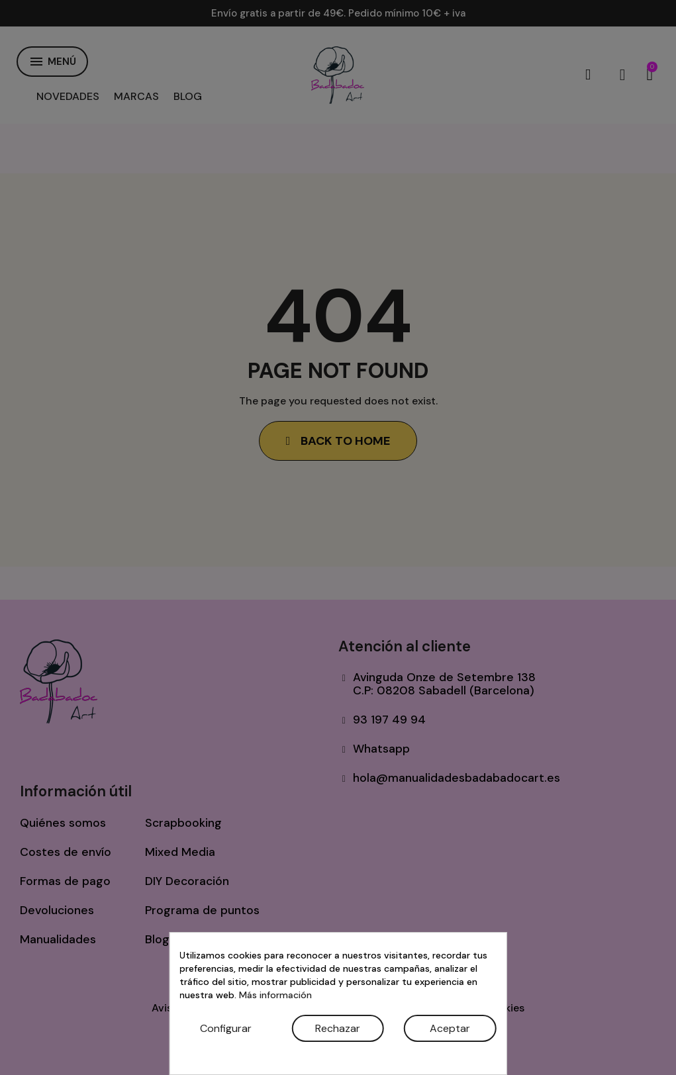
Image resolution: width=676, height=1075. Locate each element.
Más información (275, 995)
